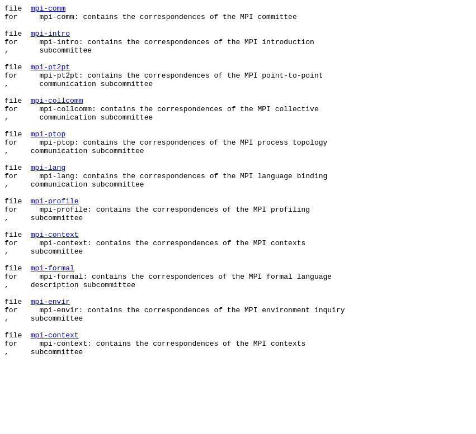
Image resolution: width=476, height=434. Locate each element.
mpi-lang (48, 200)
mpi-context (55, 281)
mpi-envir (50, 361)
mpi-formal (52, 321)
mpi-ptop (48, 160)
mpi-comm (48, 9)
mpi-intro (50, 40)
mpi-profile (55, 241)
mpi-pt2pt (50, 80)
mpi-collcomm (57, 120)
